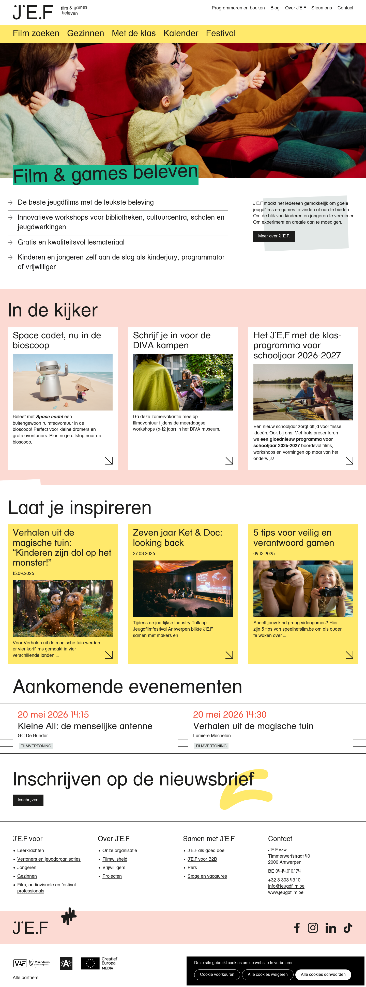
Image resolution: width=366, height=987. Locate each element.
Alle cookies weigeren (266, 975)
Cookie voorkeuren (217, 975)
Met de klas (134, 34)
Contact (345, 8)
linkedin (331, 928)
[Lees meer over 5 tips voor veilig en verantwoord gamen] (303, 594)
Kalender (180, 34)
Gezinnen (85, 34)
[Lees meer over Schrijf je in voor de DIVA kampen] (183, 399)
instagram (312, 928)
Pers (192, 868)
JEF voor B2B (202, 860)
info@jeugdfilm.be (286, 887)
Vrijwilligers (113, 868)
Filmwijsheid (114, 860)
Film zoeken (36, 34)
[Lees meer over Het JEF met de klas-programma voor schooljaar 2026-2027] (303, 399)
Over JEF (295, 8)
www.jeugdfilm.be (285, 893)
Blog (275, 8)
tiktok (348, 928)
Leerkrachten (30, 851)
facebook (296, 928)
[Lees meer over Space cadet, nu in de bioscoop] (63, 399)
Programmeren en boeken (238, 8)
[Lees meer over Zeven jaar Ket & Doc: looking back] (183, 594)
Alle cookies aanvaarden (321, 975)
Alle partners (25, 978)
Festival (221, 34)
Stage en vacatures (207, 877)
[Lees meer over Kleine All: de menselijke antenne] (95, 730)
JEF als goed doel (206, 851)
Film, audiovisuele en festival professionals (46, 889)
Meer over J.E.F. (274, 237)
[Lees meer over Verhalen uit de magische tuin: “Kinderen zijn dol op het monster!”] (63, 594)
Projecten (112, 877)
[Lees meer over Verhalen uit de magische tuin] (270, 730)
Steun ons (321, 8)
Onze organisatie (119, 851)
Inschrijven (28, 801)
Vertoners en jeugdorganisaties (49, 860)
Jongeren (26, 868)
